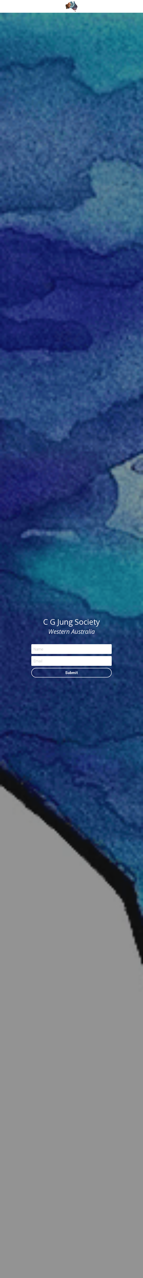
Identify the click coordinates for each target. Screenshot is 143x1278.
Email (37, 661)
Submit (71, 672)
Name (38, 649)
